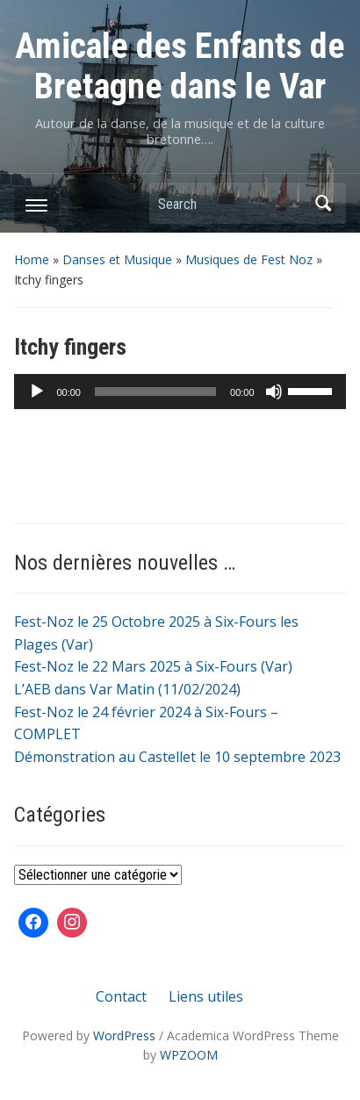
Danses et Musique (117, 259)
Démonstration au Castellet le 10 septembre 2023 (177, 756)
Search (324, 203)
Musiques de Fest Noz (249, 259)
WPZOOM (189, 1054)
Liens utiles (206, 996)
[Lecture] (37, 391)
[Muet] (274, 391)
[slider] (155, 391)
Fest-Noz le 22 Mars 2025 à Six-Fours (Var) (153, 666)
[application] (179, 391)
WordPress (124, 1035)
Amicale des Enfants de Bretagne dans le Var (180, 66)
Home (31, 259)
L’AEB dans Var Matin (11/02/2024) (127, 689)
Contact (121, 996)
